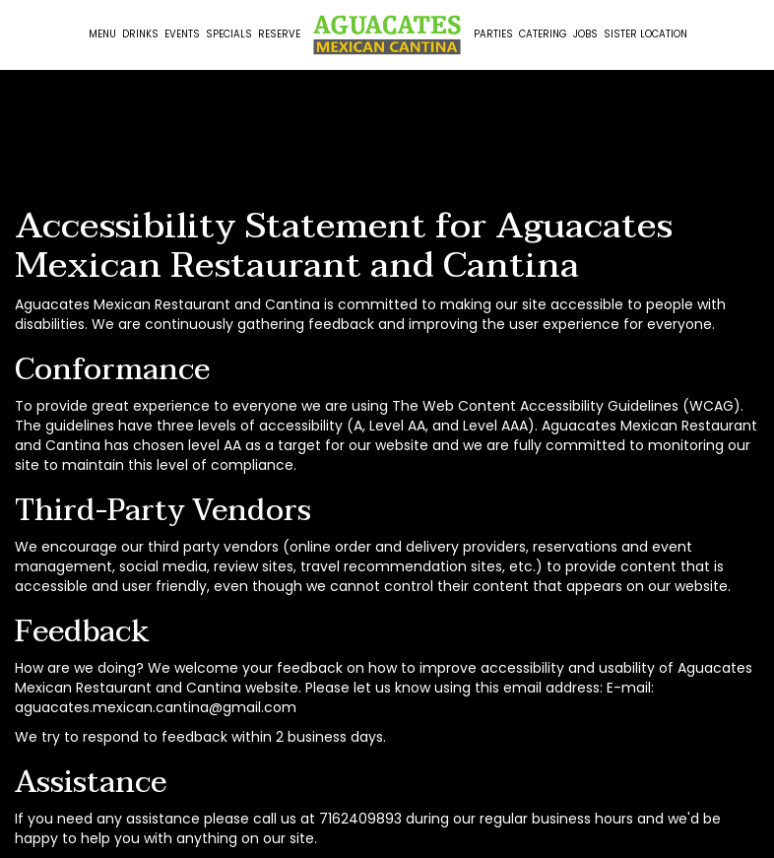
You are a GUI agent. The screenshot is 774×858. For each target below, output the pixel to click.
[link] (387, 35)
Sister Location (645, 34)
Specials (229, 34)
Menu (102, 34)
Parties (493, 34)
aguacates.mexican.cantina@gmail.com (155, 707)
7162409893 (360, 818)
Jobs (585, 34)
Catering (543, 34)
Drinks (140, 34)
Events (182, 34)
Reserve (279, 34)
